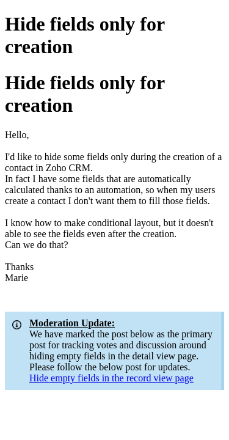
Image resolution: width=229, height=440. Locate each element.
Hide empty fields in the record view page (111, 378)
